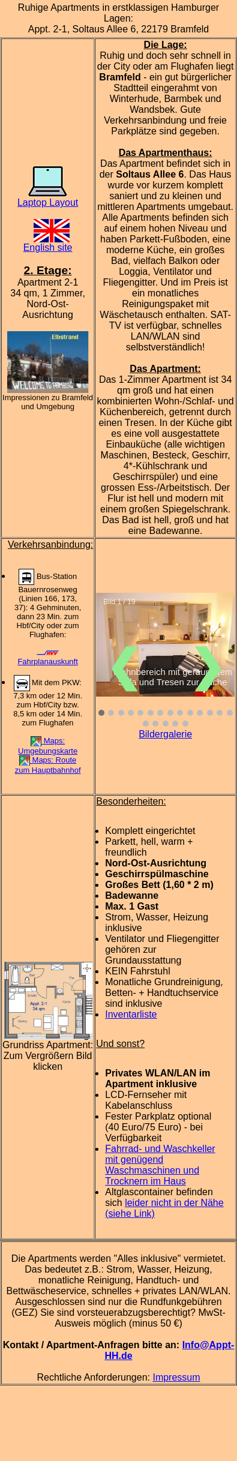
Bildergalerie (165, 734)
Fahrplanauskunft (47, 658)
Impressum (176, 1377)
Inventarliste (131, 1014)
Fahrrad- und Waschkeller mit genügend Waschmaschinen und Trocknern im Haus (160, 1165)
